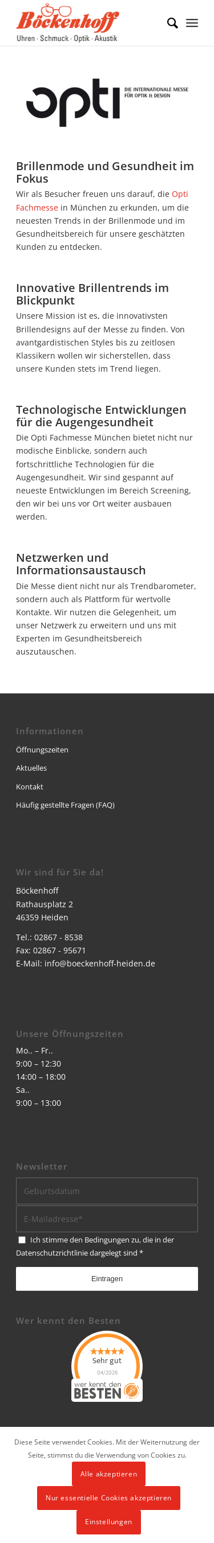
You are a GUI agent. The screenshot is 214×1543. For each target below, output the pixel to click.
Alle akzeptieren (109, 1474)
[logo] (88, 23)
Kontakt (29, 786)
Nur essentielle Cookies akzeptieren (109, 1498)
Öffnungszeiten (42, 749)
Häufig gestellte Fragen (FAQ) (65, 805)
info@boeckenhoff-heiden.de (100, 963)
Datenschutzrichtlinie (52, 1253)
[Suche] (167, 23)
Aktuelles (31, 768)
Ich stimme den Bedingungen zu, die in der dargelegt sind (95, 1246)
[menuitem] (167, 23)
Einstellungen (108, 1521)
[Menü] (192, 22)
